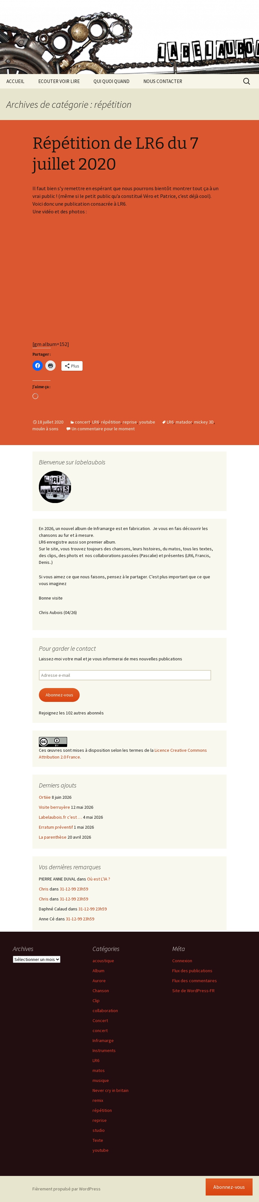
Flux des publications (192, 971)
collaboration (105, 1010)
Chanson (101, 990)
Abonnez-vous (59, 695)
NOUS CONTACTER (162, 81)
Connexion (182, 961)
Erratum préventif (56, 827)
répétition (111, 422)
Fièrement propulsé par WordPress (66, 1189)
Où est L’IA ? (98, 879)
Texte (98, 1140)
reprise (130, 422)
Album (98, 971)
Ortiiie (45, 797)
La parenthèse (53, 837)
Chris (44, 889)
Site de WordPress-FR (193, 990)
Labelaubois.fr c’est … (60, 817)
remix (98, 1100)
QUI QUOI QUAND (112, 81)
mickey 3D (204, 422)
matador (184, 422)
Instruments (104, 1050)
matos (99, 1070)
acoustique (103, 961)
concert (82, 422)
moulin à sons (45, 429)
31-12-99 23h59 (74, 889)
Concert (100, 1020)
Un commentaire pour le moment (103, 429)
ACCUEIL (15, 81)
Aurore (99, 980)
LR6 (95, 422)
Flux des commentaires (194, 980)
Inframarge (103, 1040)
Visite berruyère (54, 807)
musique (101, 1080)
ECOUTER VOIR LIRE (59, 81)
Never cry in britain (111, 1090)
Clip (96, 1000)
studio (99, 1130)
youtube (147, 422)
